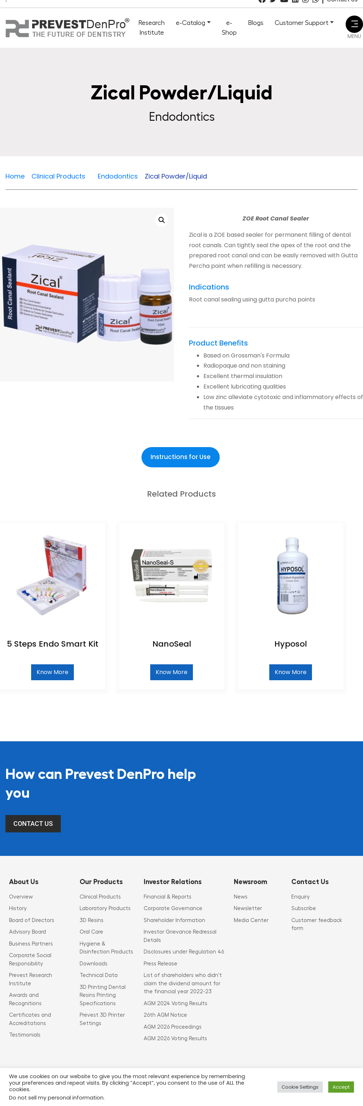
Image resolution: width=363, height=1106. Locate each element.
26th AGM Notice (165, 1015)
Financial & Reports (167, 897)
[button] (161, 220)
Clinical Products (100, 897)
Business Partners (31, 944)
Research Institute (151, 28)
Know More (52, 672)
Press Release (160, 963)
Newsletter (248, 908)
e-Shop (229, 28)
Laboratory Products (105, 908)
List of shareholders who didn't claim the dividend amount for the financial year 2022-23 (183, 983)
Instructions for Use (181, 457)
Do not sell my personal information (56, 1097)
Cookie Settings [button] (300, 1087)
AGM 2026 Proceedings (173, 1027)
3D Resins (92, 920)
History (18, 908)
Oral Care (91, 932)
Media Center (251, 920)
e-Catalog (190, 23)
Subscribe (303, 908)
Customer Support (302, 23)
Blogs (255, 23)
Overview (21, 897)
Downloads (93, 963)
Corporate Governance (173, 908)
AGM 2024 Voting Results (175, 1003)
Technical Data (99, 975)
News (241, 897)
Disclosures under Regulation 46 (184, 952)
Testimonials (25, 1035)
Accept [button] (341, 1087)
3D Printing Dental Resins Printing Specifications (103, 995)
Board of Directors (31, 920)
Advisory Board (27, 932)
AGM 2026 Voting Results (175, 1038)
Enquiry (300, 897)
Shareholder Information (174, 920)
